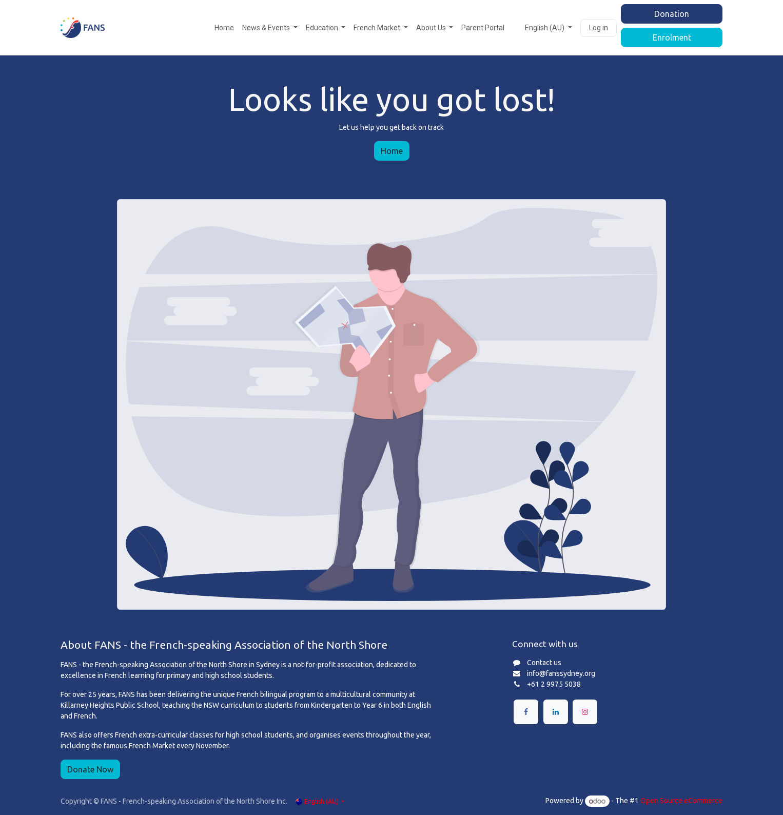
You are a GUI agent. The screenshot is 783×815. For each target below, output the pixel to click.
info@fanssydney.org (561, 673)
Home (392, 151)
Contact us (544, 662)
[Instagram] (585, 712)
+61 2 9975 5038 (554, 684)
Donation (671, 13)
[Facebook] (526, 712)
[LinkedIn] (555, 712)
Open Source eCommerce (681, 801)
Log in (598, 28)
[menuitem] (224, 27)
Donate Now (90, 769)
